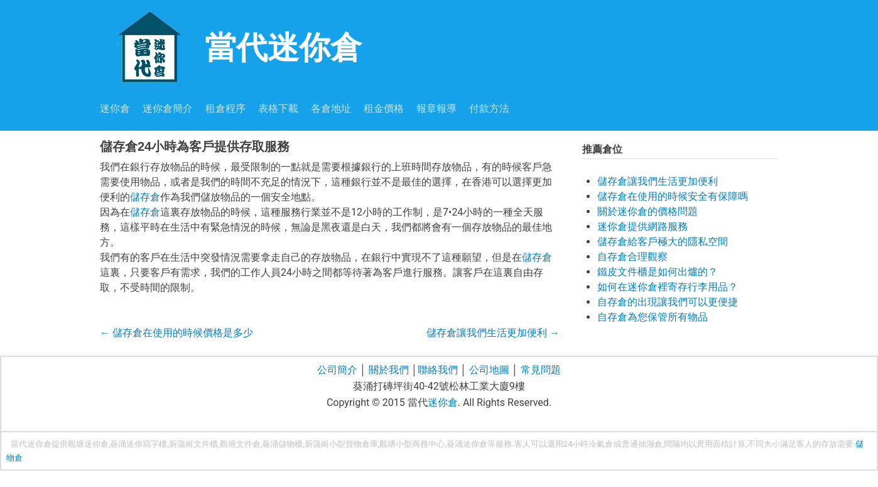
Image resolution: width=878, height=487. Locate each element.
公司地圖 (489, 370)
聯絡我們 (438, 370)
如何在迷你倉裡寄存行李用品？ (667, 287)
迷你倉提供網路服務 (642, 227)
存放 (829, 444)
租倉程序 (225, 108)
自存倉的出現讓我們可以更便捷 (667, 302)
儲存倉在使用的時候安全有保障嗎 (672, 196)
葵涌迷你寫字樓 (138, 444)
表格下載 (278, 108)
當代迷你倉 (231, 46)
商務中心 (428, 444)
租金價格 (384, 108)
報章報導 (436, 108)
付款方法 (489, 108)
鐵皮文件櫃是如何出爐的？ (657, 272)
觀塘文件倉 (240, 444)
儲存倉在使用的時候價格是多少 (176, 333)
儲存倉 (145, 197)
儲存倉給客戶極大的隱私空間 (662, 242)
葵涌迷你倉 (467, 444)
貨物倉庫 (361, 444)
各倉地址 (331, 108)
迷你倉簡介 (168, 108)
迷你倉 (115, 108)
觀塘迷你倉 (88, 444)
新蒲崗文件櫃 (193, 444)
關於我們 (389, 370)
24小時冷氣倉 (588, 444)
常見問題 (541, 370)
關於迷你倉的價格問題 (647, 211)
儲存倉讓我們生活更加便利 (493, 333)
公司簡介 (337, 370)
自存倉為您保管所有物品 (652, 317)
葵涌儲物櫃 (282, 444)
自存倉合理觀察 (632, 257)
